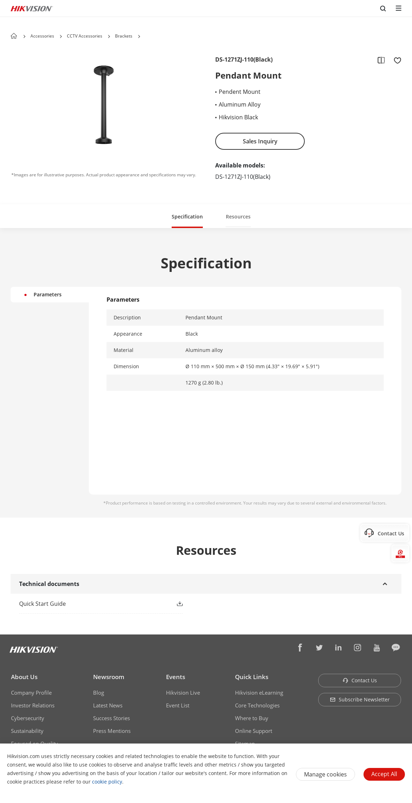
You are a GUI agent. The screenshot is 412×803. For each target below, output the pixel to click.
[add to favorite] (395, 60)
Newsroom (108, 677)
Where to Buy (251, 718)
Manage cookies (325, 774)
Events (175, 677)
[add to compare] (381, 60)
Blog (98, 692)
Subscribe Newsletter (360, 699)
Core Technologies (257, 705)
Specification (187, 216)
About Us (24, 677)
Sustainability (27, 730)
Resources (238, 216)
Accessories (42, 36)
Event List (177, 705)
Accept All (384, 774)
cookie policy (107, 781)
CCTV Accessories (84, 36)
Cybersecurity (27, 718)
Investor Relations (33, 705)
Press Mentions (112, 730)
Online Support (253, 730)
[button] (61, 36)
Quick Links (251, 677)
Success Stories (111, 718)
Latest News (107, 705)
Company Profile (31, 692)
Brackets (123, 36)
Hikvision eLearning (259, 692)
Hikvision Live (183, 692)
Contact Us (360, 680)
